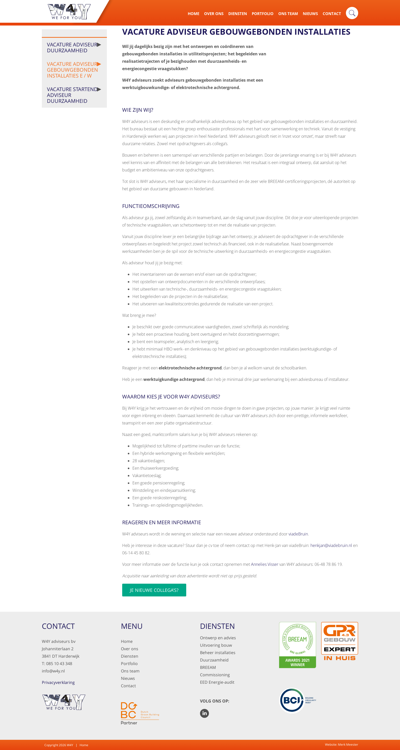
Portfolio (262, 13)
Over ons (129, 649)
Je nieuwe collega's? (154, 590)
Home (193, 13)
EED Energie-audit (217, 682)
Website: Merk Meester (341, 744)
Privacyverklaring (58, 682)
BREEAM (208, 667)
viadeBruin (298, 534)
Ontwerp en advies (218, 638)
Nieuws (310, 13)
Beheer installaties (217, 652)
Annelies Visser (264, 564)
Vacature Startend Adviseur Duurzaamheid (72, 95)
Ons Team (288, 13)
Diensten (237, 13)
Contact (332, 13)
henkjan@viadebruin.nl (331, 545)
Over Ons (213, 13)
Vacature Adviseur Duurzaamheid (72, 47)
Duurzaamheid (214, 660)
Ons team (130, 671)
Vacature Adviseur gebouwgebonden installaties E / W (72, 69)
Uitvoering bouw (216, 645)
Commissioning (215, 675)
